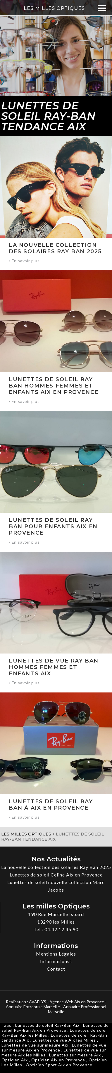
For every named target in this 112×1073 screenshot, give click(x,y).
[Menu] (102, 8)
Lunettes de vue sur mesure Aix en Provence (53, 1047)
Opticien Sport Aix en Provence (59, 1064)
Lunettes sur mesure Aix (75, 1054)
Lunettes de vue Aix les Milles (64, 1040)
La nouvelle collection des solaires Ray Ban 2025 (56, 867)
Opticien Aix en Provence (58, 1059)
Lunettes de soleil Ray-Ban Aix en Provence (55, 1028)
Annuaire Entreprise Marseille (33, 1006)
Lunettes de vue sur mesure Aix (34, 1044)
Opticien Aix (14, 1059)
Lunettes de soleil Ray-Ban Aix (47, 1025)
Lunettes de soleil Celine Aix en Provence (56, 874)
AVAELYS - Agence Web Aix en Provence (66, 1001)
